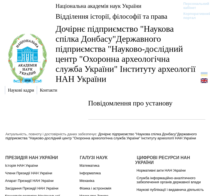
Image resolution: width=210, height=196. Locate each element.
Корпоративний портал (193, 16)
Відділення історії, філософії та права (111, 16)
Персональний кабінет (193, 6)
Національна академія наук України (98, 6)
